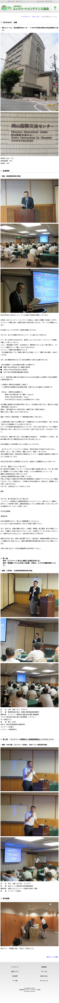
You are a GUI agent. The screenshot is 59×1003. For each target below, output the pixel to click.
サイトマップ (44, 981)
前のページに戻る (53, 957)
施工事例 (14, 976)
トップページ (25, 16)
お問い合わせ (44, 976)
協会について (15, 971)
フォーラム (35, 16)
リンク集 (14, 981)
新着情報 (44, 967)
